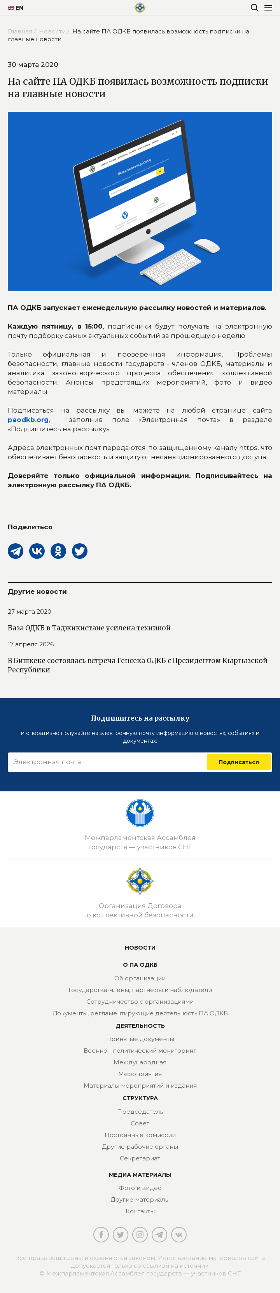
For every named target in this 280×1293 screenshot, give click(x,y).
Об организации (140, 978)
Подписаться (239, 762)
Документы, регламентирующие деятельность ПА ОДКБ (140, 1013)
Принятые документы (140, 1039)
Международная (140, 1062)
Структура (140, 1098)
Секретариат (140, 1158)
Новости (140, 947)
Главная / (22, 31)
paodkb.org (28, 419)
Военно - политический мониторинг (140, 1050)
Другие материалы (140, 1199)
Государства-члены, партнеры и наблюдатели (140, 990)
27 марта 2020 (29, 611)
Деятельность (140, 1025)
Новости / (55, 31)
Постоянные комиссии (140, 1135)
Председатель (140, 1111)
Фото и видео (140, 1188)
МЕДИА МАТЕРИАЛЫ (140, 1174)
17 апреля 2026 (31, 644)
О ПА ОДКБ (140, 964)
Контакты (140, 1211)
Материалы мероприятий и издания (140, 1085)
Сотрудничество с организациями (140, 1001)
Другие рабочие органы (140, 1146)
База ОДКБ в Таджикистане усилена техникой (89, 628)
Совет (140, 1123)
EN (13, 7)
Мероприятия (140, 1074)
